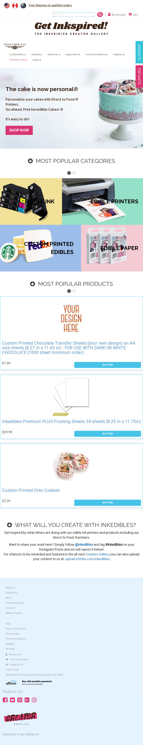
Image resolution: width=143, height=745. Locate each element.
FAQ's (9, 598)
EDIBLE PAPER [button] (73, 55)
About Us (10, 587)
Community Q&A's (15, 603)
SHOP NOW (19, 130)
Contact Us (11, 592)
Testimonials (12, 669)
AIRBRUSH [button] (118, 55)
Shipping (10, 644)
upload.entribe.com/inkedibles (87, 559)
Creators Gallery (97, 554)
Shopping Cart (14, 664)
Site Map (10, 649)
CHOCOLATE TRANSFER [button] (97, 55)
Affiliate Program (14, 613)
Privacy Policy (13, 633)
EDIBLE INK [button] (54, 55)
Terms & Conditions (16, 639)
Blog (8, 623)
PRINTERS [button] (36, 55)
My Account (13, 654)
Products (10, 608)
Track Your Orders (17, 659)
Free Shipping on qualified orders (50, 5)
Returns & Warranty (16, 628)
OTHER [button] (37, 60)
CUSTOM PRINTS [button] (18, 55)
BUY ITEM (108, 364)
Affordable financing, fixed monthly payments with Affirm (34, 675)
